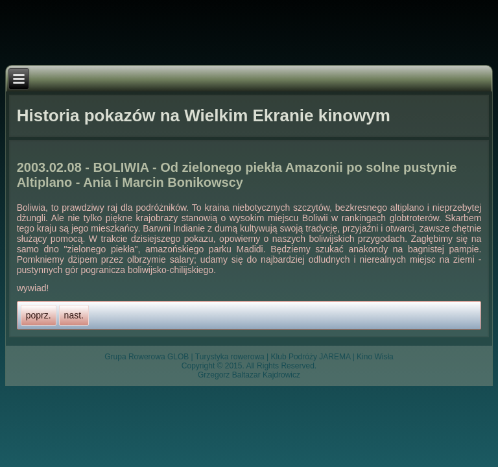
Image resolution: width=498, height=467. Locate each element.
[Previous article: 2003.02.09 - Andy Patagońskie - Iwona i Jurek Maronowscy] (38, 315)
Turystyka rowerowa (230, 356)
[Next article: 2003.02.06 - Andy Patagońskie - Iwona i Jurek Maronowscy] (74, 315)
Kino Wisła (375, 356)
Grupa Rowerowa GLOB (146, 356)
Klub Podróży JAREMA (311, 356)
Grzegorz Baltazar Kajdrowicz (249, 374)
